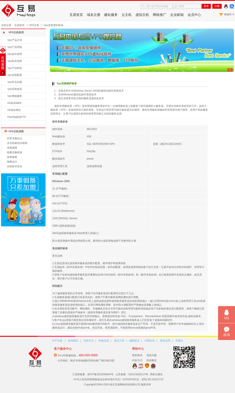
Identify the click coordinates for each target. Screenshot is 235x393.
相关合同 (165, 340)
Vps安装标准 (14, 89)
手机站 (179, 340)
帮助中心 (138, 348)
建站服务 (111, 15)
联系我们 (73, 340)
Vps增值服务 (14, 96)
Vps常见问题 (14, 82)
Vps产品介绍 (14, 40)
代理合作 (150, 340)
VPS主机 (34, 25)
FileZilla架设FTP (16, 117)
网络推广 (159, 15)
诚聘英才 (134, 340)
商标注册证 (156, 374)
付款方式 (88, 340)
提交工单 (119, 340)
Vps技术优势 (14, 61)
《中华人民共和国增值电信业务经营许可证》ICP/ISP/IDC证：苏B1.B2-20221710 (117, 379)
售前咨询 (137, 355)
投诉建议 (152, 360)
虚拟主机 (142, 15)
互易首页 (76, 15)
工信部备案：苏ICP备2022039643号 (92, 374)
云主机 (127, 15)
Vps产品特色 (14, 68)
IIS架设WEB (14, 103)
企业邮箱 (177, 15)
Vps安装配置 (14, 75)
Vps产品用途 (14, 47)
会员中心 (194, 15)
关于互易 (57, 340)
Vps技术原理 (14, 54)
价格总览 (104, 340)
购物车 (229, 14)
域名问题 (152, 355)
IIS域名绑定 (14, 110)
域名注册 (93, 15)
